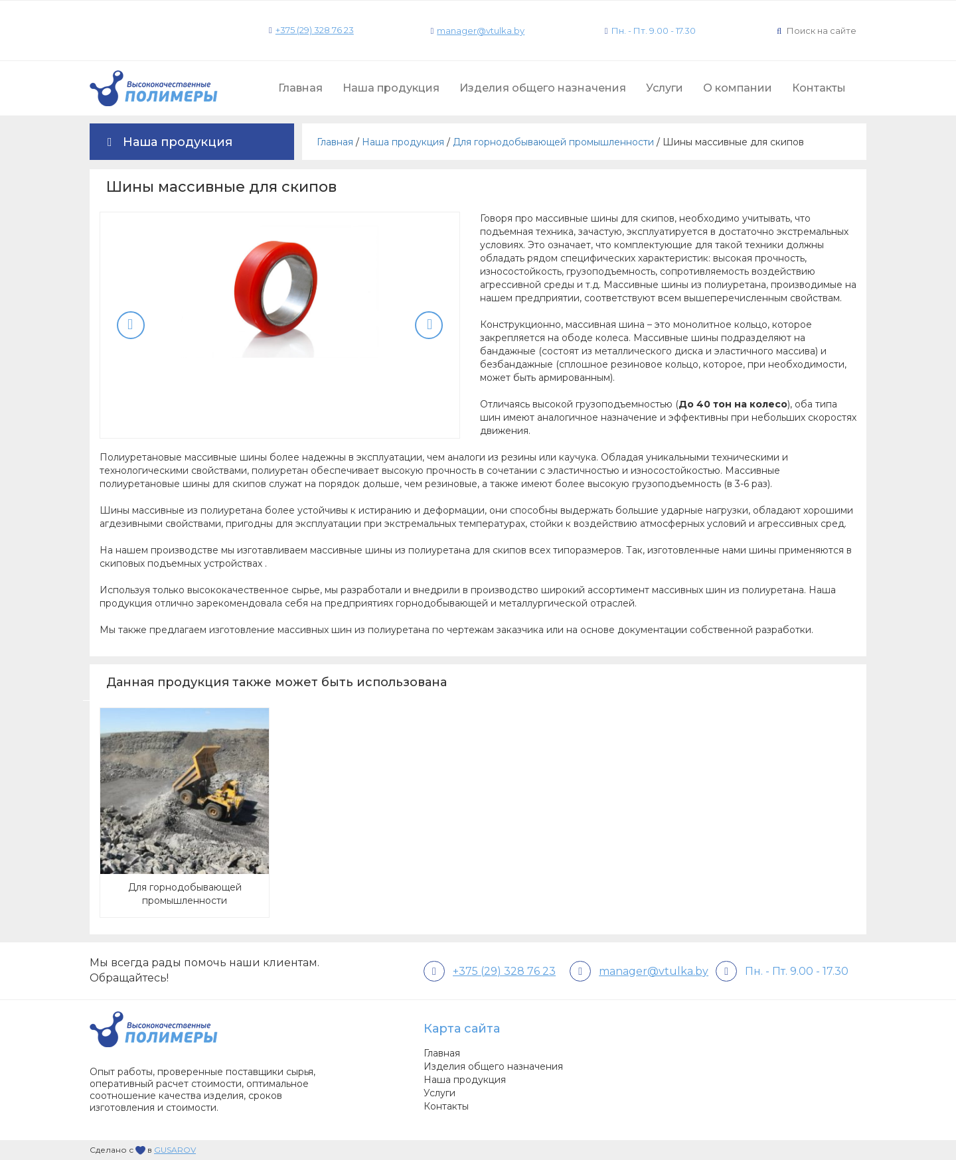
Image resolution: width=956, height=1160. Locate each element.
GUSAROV (175, 1150)
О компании (737, 88)
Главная (300, 88)
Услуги (664, 88)
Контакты (819, 88)
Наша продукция (391, 88)
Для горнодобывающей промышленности (553, 142)
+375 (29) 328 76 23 (315, 30)
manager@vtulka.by (480, 30)
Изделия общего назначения (542, 88)
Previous (131, 325)
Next (429, 325)
